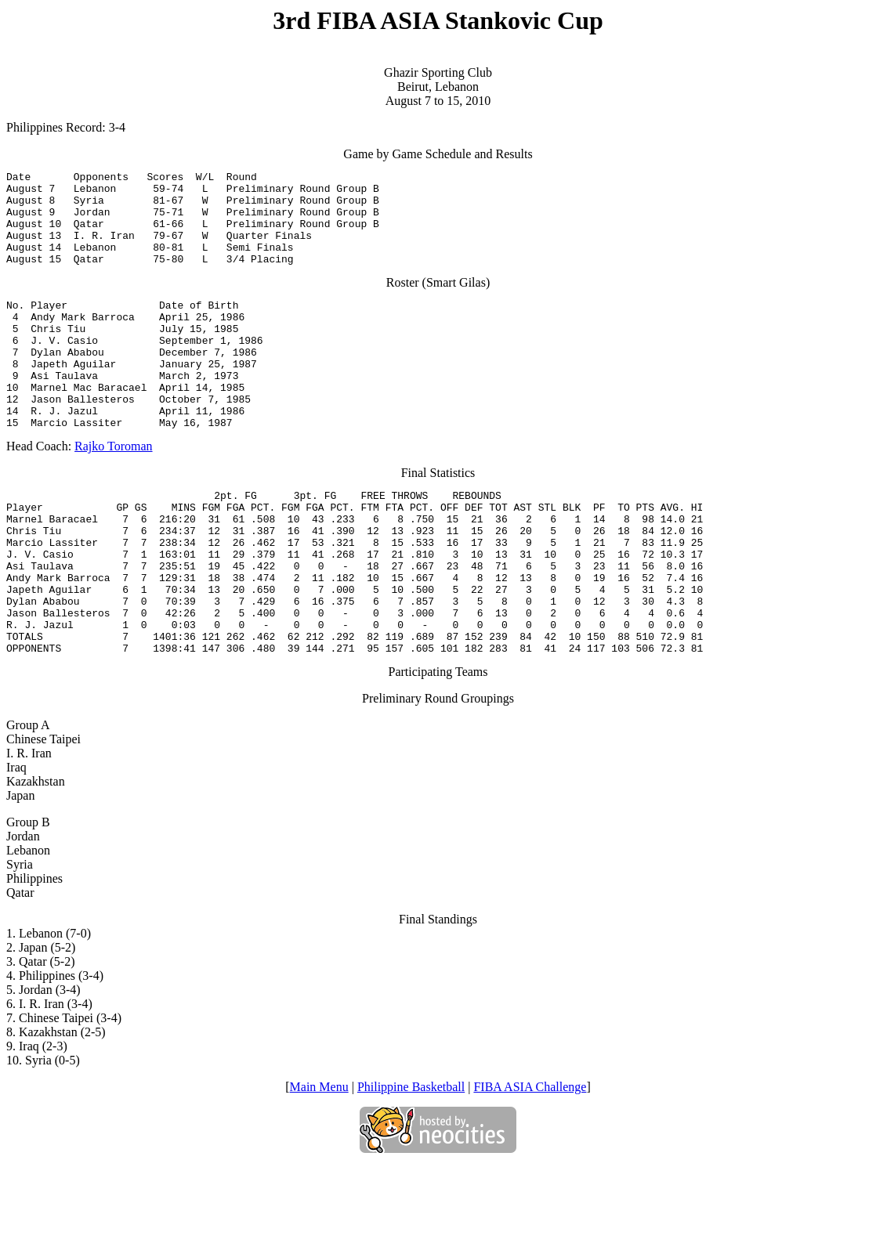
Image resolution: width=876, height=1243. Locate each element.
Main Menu (319, 1164)
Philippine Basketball (411, 1164)
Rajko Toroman (113, 490)
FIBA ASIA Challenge (529, 1164)
